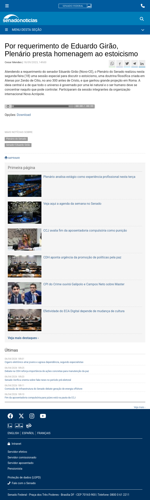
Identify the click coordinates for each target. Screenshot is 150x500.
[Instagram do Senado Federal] (32, 416)
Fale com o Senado (22, 483)
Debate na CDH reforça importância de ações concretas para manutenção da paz (47, 371)
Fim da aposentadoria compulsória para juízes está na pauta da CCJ (40, 397)
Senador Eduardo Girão (18, 145)
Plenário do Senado (16, 139)
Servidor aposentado (20, 463)
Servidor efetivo (17, 452)
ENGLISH (13, 433)
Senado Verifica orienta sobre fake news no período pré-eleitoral (38, 380)
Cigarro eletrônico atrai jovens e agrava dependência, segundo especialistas (44, 362)
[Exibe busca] (142, 19)
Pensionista (15, 468)
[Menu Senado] (7, 6)
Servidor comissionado (22, 457)
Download (24, 115)
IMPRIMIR (12, 157)
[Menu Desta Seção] (75, 30)
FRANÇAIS (44, 433)
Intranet (14, 443)
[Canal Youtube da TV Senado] (41, 416)
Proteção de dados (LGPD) (24, 477)
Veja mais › (139, 407)
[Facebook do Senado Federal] (12, 416)
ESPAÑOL (28, 433)
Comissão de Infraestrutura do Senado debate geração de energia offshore (43, 388)
